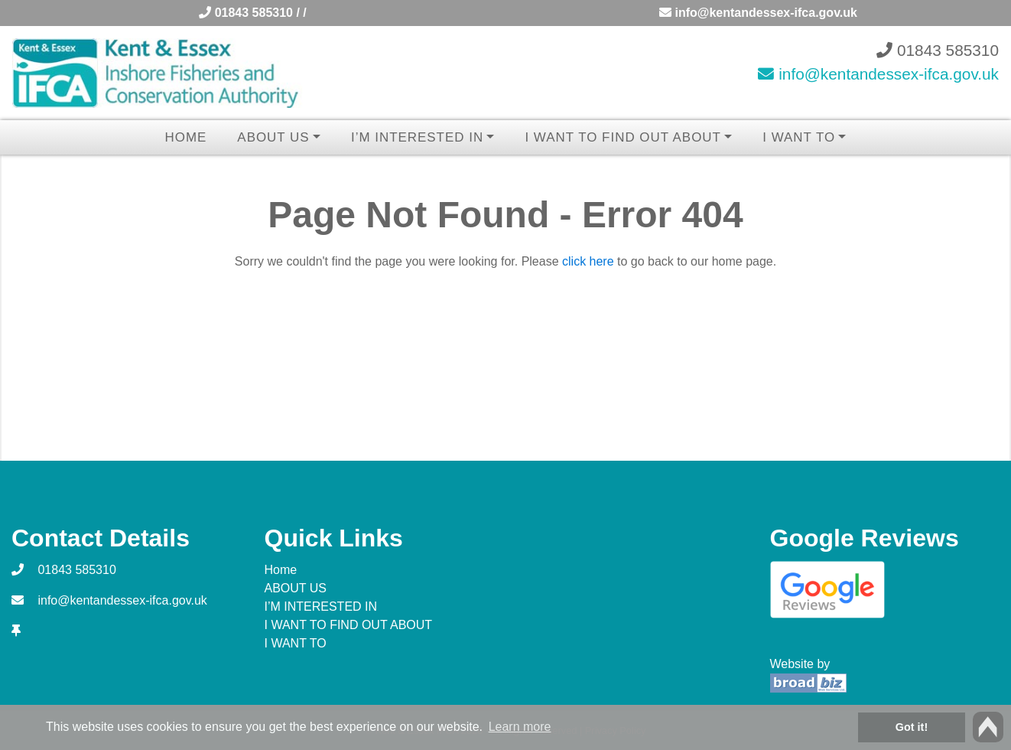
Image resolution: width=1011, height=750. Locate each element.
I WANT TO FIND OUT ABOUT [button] (622, 137)
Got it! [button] (912, 727)
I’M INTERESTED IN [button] (417, 137)
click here (588, 261)
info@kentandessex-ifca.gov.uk (758, 12)
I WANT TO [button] (798, 137)
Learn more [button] (520, 726)
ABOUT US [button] (273, 137)
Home (186, 137)
